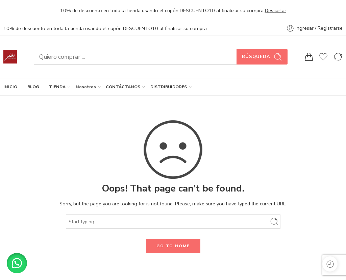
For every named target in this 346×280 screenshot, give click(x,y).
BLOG (33, 87)
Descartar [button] (275, 10)
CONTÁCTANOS (123, 86)
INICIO (10, 87)
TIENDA (57, 86)
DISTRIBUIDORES (168, 86)
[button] (17, 263)
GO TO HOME (173, 246)
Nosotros (86, 86)
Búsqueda (262, 57)
